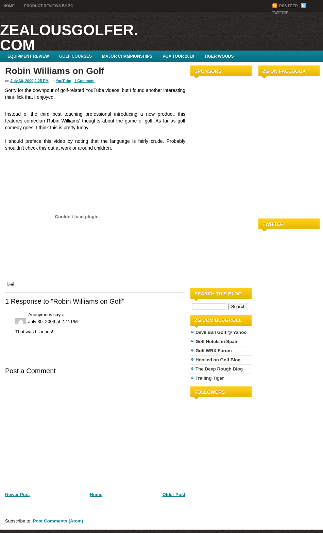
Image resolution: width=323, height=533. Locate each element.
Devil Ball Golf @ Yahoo (221, 332)
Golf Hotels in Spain (217, 341)
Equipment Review (28, 56)
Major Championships (127, 56)
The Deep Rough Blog (219, 369)
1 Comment (84, 81)
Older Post (174, 494)
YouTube (63, 81)
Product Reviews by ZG (48, 6)
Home (9, 6)
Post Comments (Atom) (58, 521)
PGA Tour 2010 (178, 56)
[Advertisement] (210, 181)
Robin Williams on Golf (54, 71)
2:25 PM (41, 81)
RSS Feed (285, 6)
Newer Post (17, 494)
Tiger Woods (219, 56)
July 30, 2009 (21, 81)
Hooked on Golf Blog (218, 359)
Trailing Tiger (210, 378)
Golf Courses (75, 56)
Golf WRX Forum (214, 350)
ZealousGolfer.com (69, 37)
